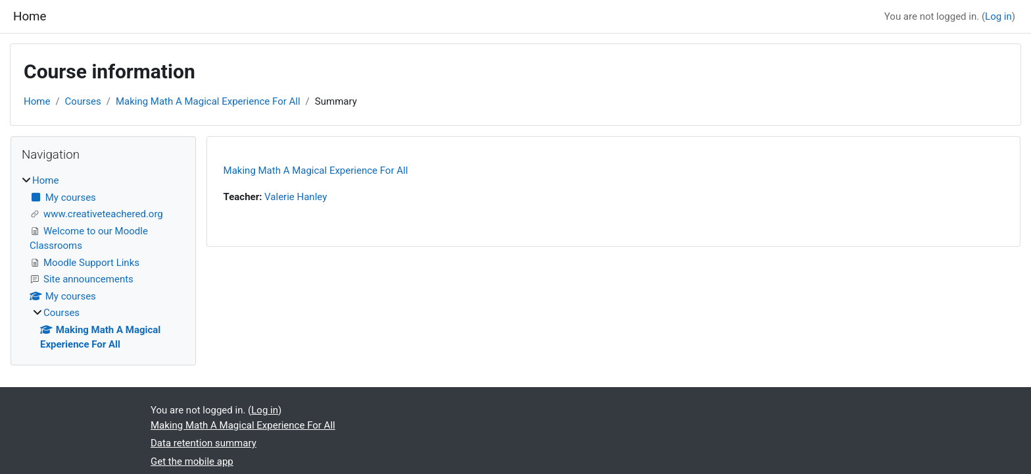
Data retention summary (203, 443)
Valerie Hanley (295, 197)
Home (37, 101)
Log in (998, 16)
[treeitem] (103, 262)
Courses (83, 101)
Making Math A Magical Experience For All (208, 101)
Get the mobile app (192, 461)
